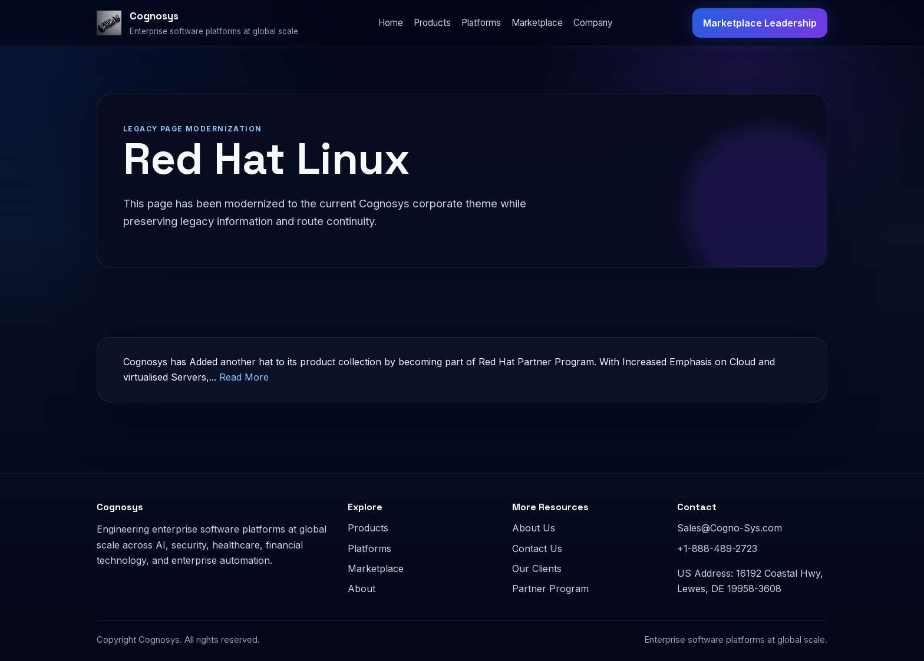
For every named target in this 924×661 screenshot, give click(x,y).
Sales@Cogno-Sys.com (729, 528)
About (361, 588)
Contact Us (537, 548)
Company (593, 22)
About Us (533, 528)
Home (390, 22)
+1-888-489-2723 (717, 548)
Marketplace (537, 22)
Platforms (481, 22)
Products (432, 22)
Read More (244, 377)
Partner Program (550, 588)
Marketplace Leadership (760, 23)
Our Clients (537, 568)
